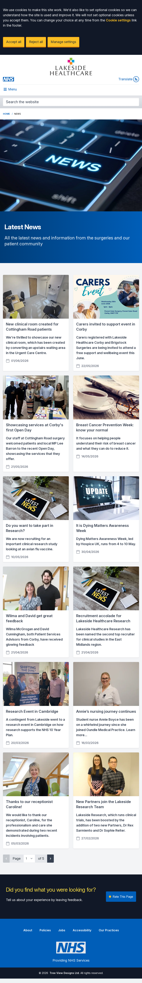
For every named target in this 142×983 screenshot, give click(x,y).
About (27, 930)
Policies (45, 930)
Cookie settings (118, 20)
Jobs (61, 930)
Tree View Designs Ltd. (65, 973)
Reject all (36, 42)
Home (6, 113)
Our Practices (109, 930)
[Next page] (50, 859)
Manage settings (63, 42)
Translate (128, 79)
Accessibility (82, 930)
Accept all (13, 42)
